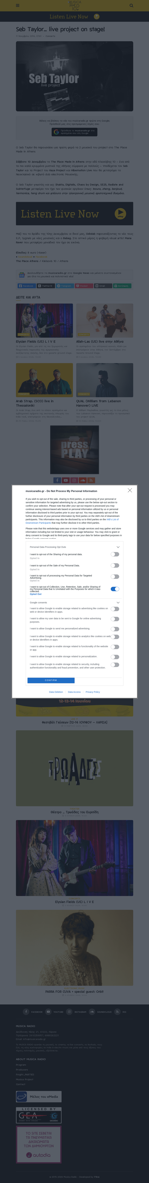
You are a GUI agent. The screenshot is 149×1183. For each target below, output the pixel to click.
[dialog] (74, 591)
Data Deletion (56, 692)
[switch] (115, 554)
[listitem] (74, 547)
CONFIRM (51, 680)
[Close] (131, 491)
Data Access (74, 692)
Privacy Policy (93, 692)
